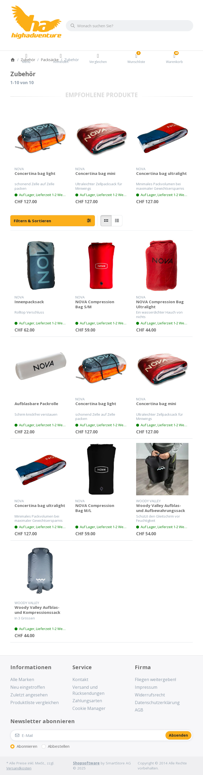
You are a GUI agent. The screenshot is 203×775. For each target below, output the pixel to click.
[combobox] (129, 25)
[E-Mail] (87, 735)
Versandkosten (18, 768)
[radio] (106, 220)
